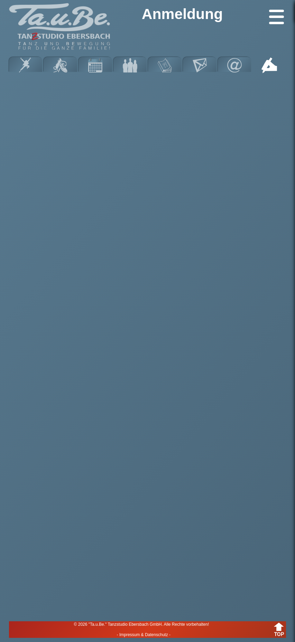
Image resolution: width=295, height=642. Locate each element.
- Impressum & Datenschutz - (143, 634)
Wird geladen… (147, 342)
